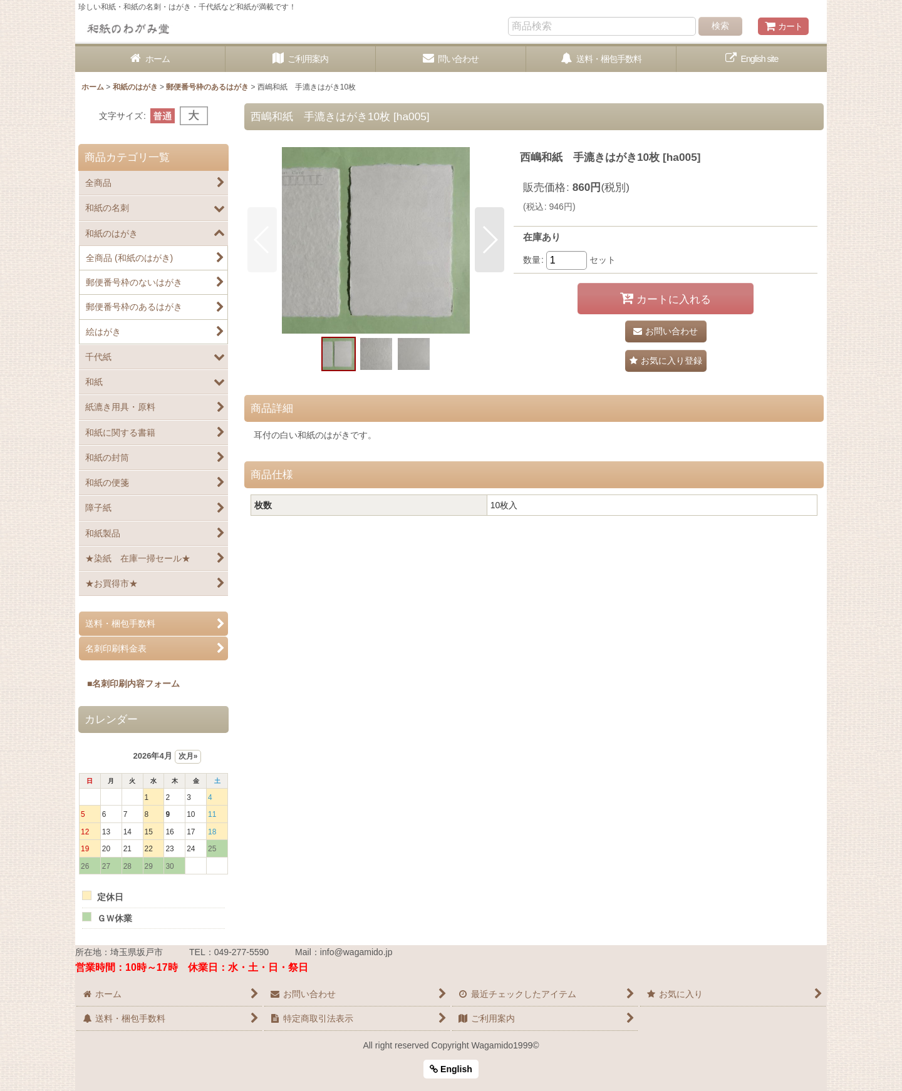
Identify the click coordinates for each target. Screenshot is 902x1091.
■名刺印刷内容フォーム (129, 684)
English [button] (451, 1069)
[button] (262, 239)
